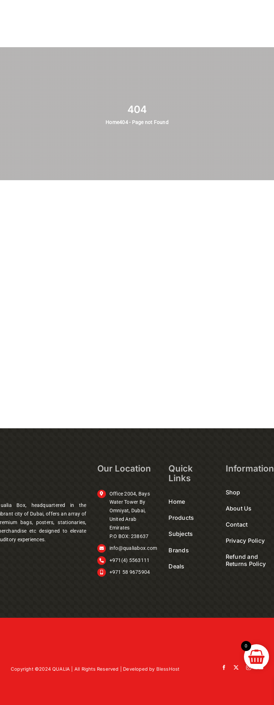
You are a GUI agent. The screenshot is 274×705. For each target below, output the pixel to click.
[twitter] (236, 667)
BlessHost (168, 669)
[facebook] (223, 667)
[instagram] (248, 667)
